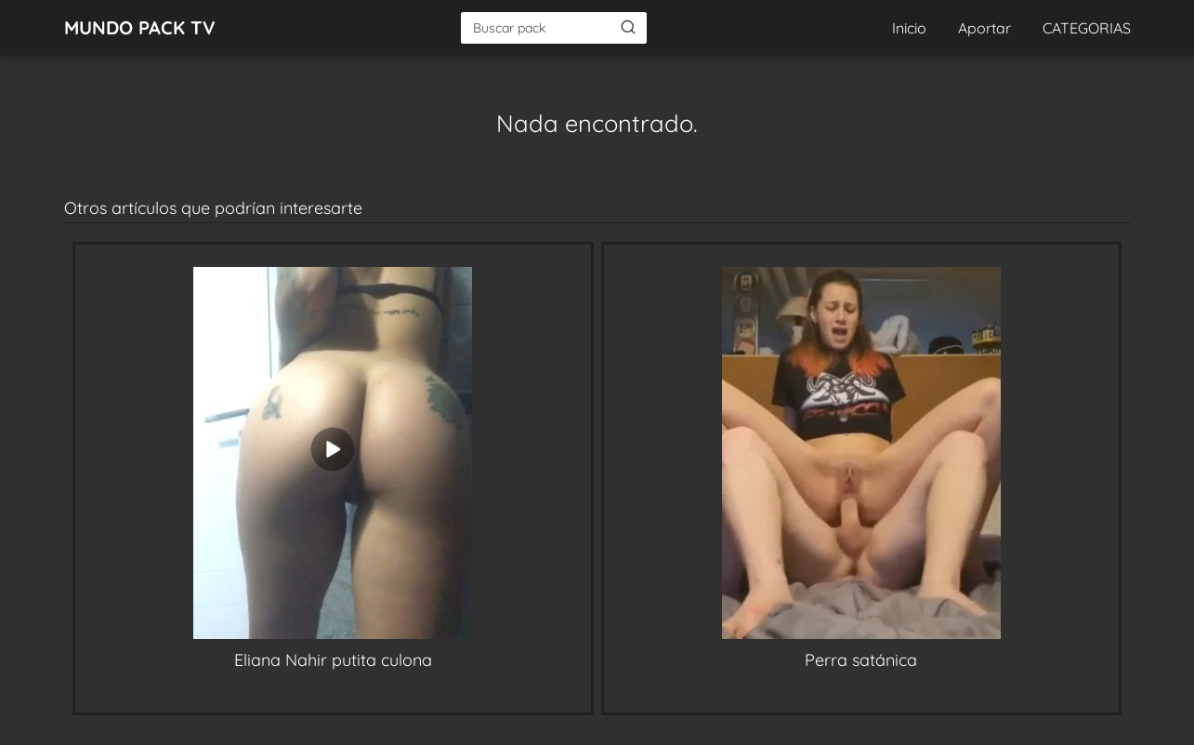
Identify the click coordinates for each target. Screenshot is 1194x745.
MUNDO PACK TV (140, 27)
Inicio (909, 28)
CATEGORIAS (1087, 28)
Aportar (984, 28)
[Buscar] (628, 27)
